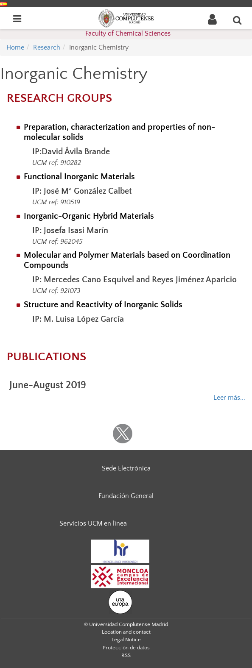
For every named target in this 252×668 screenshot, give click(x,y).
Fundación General (126, 496)
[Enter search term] (237, 20)
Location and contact (126, 632)
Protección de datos (126, 648)
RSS (126, 655)
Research (46, 47)
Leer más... (229, 397)
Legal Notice (126, 640)
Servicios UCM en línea (93, 523)
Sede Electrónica (126, 468)
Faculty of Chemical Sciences (128, 33)
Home (15, 47)
